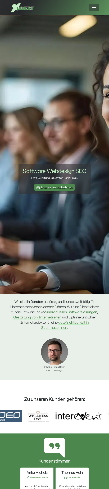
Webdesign (60, 171)
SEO (80, 171)
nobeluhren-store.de (37, 477)
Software (34, 171)
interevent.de (72, 477)
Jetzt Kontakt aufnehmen (54, 187)
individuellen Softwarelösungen (72, 311)
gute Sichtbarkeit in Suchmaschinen (65, 325)
